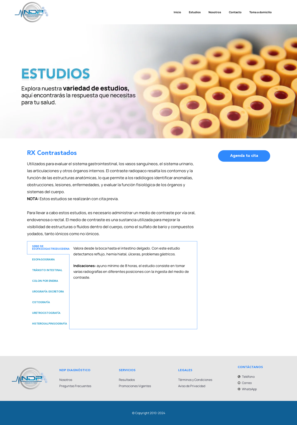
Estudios (195, 12)
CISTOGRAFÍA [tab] (41, 302)
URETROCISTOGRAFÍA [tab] (46, 313)
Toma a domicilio (260, 12)
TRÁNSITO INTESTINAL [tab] (47, 270)
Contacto (235, 12)
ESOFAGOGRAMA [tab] (43, 259)
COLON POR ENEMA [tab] (45, 281)
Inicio (177, 12)
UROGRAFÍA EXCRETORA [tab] (48, 292)
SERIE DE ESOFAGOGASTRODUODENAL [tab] (51, 247)
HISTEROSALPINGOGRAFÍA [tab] (49, 324)
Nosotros (215, 12)
